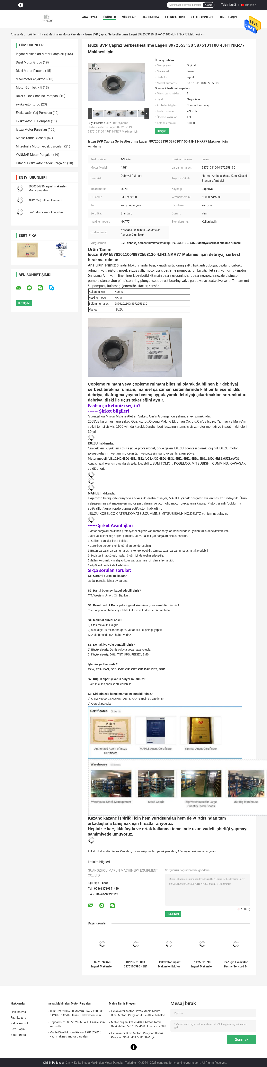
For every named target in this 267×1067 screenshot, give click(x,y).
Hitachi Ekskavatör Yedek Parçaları (41, 163)
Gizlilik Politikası (53, 1062)
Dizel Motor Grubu (29, 62)
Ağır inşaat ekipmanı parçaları (197, 851)
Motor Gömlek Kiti (29, 88)
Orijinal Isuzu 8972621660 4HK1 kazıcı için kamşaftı (77, 1024)
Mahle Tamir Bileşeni (31, 138)
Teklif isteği (228, 4)
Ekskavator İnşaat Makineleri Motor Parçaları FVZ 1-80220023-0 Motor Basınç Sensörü (169, 964)
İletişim (162, 131)
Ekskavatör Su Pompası (33, 121)
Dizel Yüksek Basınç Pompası (37, 96)
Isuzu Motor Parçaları (31, 130)
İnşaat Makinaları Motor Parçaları (61, 34)
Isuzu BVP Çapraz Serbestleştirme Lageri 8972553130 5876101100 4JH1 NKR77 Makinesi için (113, 127)
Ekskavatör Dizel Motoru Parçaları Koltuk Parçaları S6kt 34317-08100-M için (137, 1035)
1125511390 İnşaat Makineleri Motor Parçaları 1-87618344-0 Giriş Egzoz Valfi (202, 964)
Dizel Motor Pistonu (30, 71)
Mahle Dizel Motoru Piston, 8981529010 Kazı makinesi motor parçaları (75, 1034)
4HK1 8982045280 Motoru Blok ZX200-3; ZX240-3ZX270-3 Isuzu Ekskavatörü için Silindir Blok (76, 1013)
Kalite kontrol (202, 17)
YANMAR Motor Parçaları (34, 155)
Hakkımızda (150, 17)
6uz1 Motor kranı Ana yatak (46, 212)
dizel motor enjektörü (31, 79)
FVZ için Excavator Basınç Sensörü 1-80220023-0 (236, 964)
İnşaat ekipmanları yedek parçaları (154, 851)
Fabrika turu (175, 17)
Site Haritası (19, 1034)
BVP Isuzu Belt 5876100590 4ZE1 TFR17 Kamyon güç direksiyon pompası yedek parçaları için (136, 964)
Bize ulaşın (228, 17)
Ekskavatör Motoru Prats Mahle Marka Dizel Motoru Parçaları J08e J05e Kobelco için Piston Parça (138, 1013)
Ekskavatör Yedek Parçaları (114, 851)
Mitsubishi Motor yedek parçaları (39, 146)
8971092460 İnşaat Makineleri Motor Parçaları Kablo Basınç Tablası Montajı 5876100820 (102, 964)
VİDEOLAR (129, 17)
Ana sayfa (89, 17)
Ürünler (109, 17)
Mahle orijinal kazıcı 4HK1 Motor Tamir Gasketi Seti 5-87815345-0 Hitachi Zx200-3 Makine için (138, 1025)
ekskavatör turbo (28, 104)
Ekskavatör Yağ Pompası (34, 113)
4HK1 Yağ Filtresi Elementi (45, 200)
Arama (208, 4)
